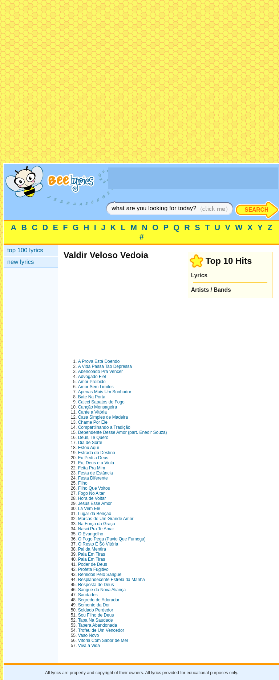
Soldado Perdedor (95, 610)
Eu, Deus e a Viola (96, 462)
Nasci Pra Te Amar (96, 528)
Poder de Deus (92, 564)
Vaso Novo (88, 635)
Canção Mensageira (97, 407)
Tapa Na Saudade (95, 620)
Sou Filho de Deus (96, 615)
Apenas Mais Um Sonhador (105, 391)
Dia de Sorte (90, 442)
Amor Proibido (92, 381)
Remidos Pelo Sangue (99, 574)
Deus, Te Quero (93, 437)
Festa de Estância (95, 473)
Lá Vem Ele (89, 508)
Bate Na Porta (91, 396)
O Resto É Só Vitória (98, 544)
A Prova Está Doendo (99, 361)
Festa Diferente (93, 478)
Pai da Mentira (92, 549)
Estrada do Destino (96, 452)
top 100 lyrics (25, 250)
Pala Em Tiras (91, 554)
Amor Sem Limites (96, 386)
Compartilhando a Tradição (104, 427)
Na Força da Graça (96, 523)
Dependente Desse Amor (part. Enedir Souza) (122, 432)
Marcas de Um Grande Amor (106, 518)
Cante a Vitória (92, 412)
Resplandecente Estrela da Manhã (111, 579)
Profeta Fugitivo (93, 569)
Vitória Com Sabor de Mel (103, 640)
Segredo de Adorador (99, 599)
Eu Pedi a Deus (93, 457)
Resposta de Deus (96, 584)
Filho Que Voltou (94, 488)
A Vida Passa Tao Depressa (105, 366)
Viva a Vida (89, 645)
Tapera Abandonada (97, 625)
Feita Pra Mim (91, 467)
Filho (83, 483)
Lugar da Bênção (94, 513)
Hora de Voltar (92, 498)
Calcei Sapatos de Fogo (101, 402)
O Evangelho (90, 533)
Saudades (88, 594)
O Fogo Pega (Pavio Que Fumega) (112, 539)
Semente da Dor (94, 605)
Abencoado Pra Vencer (100, 371)
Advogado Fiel (92, 376)
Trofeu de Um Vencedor (101, 630)
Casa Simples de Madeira (103, 417)
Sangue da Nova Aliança (102, 589)
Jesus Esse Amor (95, 503)
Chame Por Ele (93, 422)
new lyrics (20, 261)
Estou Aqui (88, 447)
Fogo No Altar (91, 493)
